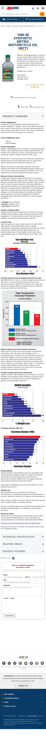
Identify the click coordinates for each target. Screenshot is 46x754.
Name (5, 575)
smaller (6, 600)
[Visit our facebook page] (3, 666)
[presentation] (19, 608)
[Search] (23, 14)
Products (8, 26)
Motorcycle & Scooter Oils (27, 26)
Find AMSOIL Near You (36, 19)
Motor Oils (15, 26)
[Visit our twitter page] (9, 666)
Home (2, 26)
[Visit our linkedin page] (36, 666)
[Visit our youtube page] (25, 666)
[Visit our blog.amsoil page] (42, 666)
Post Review (9, 617)
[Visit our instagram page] (14, 666)
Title (4, 580)
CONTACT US (23, 688)
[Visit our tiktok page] (31, 666)
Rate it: (27, 577)
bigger (12, 600)
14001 (34, 718)
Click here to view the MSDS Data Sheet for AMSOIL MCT (21, 523)
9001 (30, 718)
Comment (6, 585)
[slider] (35, 87)
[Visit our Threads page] (20, 666)
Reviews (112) (8, 558)
